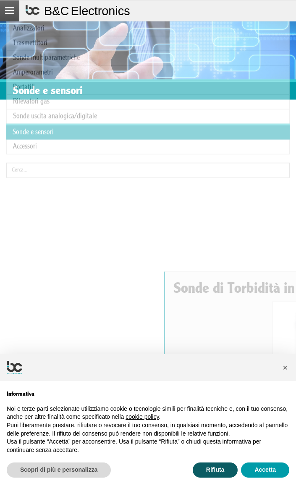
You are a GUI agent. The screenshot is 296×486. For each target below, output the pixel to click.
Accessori (25, 117)
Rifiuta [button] (215, 469)
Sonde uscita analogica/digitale (55, 87)
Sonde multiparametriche (46, 29)
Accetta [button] (265, 469)
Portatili (24, 58)
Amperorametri (33, 43)
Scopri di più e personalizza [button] (58, 469)
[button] (285, 367)
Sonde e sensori (33, 103)
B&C (87, 11)
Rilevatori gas (31, 72)
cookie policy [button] (142, 416)
